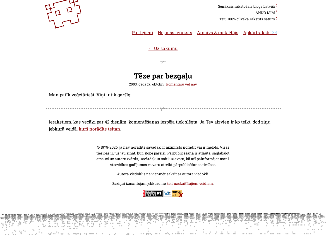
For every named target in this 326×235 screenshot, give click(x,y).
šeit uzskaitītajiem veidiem (190, 183)
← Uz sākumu (162, 48)
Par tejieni (142, 32)
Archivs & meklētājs (217, 32)
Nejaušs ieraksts (175, 32)
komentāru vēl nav (181, 84)
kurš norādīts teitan (99, 129)
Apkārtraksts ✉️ (260, 32)
